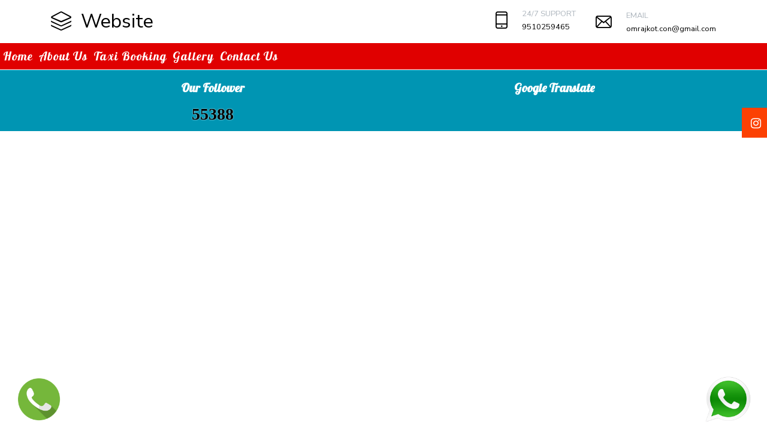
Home (18, 55)
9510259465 (546, 27)
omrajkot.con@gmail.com (671, 28)
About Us (63, 55)
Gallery (193, 55)
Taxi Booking (130, 55)
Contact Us (249, 55)
